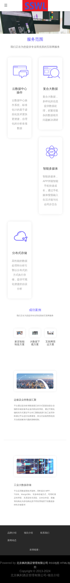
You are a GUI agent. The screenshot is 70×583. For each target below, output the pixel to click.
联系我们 (44, 532)
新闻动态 (11, 540)
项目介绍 (28, 532)
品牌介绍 (11, 532)
